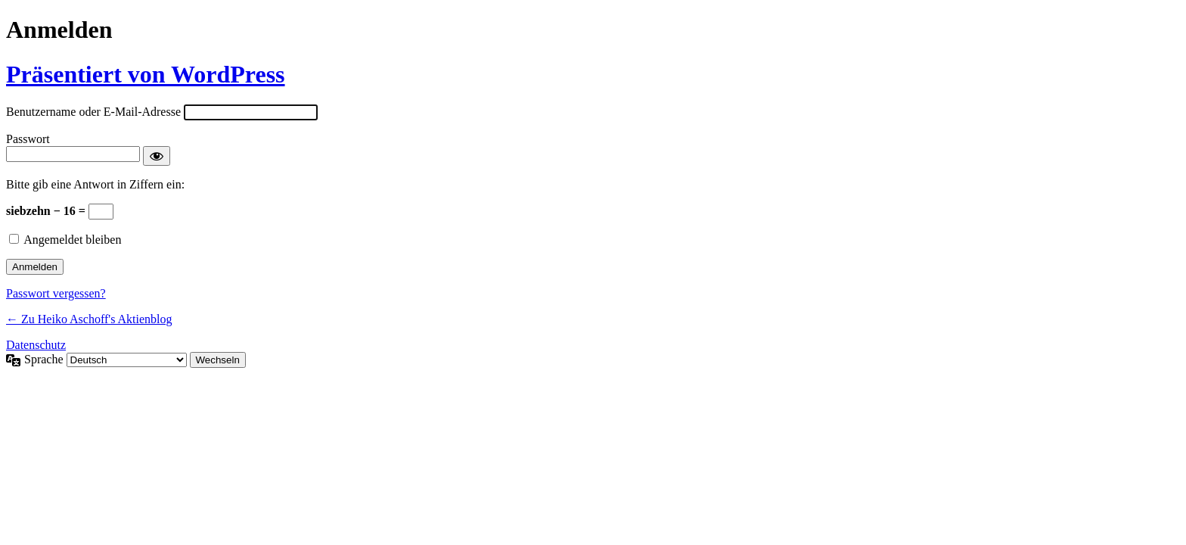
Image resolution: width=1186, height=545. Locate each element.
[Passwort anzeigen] (156, 156)
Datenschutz (36, 344)
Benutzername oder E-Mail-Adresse (93, 111)
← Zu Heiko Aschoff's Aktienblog (89, 319)
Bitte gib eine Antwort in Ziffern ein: (95, 184)
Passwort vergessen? (56, 293)
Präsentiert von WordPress (145, 74)
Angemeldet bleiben (72, 239)
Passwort (28, 138)
